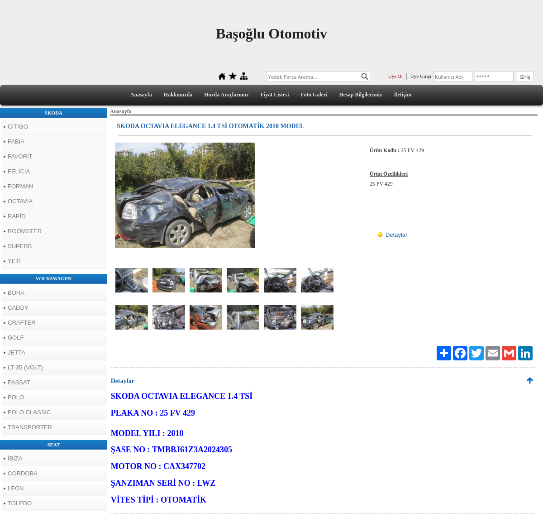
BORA (16, 292)
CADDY (18, 307)
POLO (16, 397)
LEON (16, 488)
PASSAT (19, 382)
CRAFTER (21, 322)
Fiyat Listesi (275, 94)
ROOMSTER (25, 231)
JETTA (16, 352)
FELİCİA (19, 171)
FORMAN (20, 186)
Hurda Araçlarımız (226, 94)
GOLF (16, 337)
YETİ (14, 261)
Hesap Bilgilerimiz (360, 94)
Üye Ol (395, 76)
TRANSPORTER (30, 427)
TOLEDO (20, 503)
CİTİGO (18, 126)
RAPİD (17, 216)
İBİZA (15, 458)
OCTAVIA (20, 201)
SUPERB (20, 246)
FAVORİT (20, 156)
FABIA (16, 141)
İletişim (403, 94)
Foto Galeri (314, 94)
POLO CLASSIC (29, 412)
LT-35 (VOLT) (25, 367)
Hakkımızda (178, 94)
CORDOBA (23, 473)
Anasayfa (141, 94)
